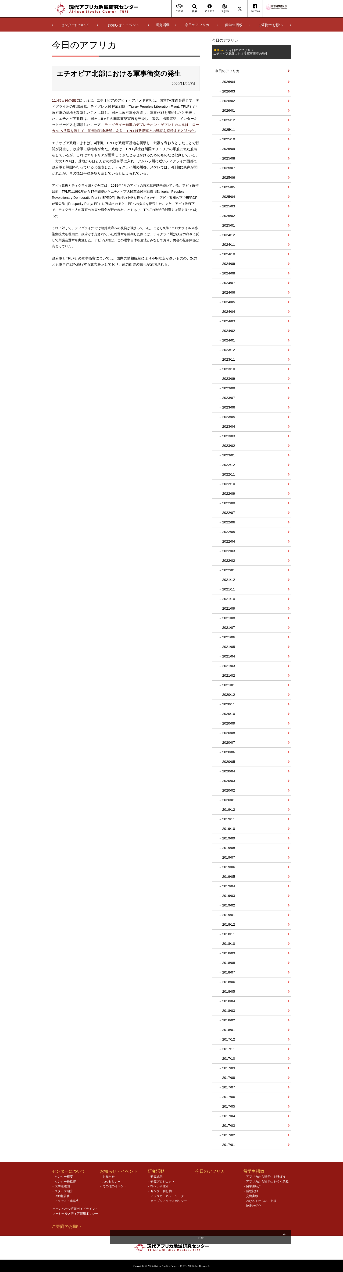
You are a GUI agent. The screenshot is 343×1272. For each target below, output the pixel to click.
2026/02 (228, 101)
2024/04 (228, 311)
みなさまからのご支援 (261, 1201)
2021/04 (228, 656)
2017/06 (228, 1097)
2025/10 (228, 139)
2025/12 (228, 120)
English (224, 8)
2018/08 (228, 963)
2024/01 (228, 340)
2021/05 (228, 647)
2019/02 (228, 905)
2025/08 (228, 158)
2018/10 (228, 943)
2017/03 (228, 1125)
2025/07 (228, 168)
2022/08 (228, 503)
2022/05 (228, 532)
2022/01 (228, 570)
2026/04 (228, 82)
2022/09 (228, 493)
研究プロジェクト (162, 1181)
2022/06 (228, 522)
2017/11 (228, 1049)
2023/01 (228, 455)
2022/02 (228, 560)
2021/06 (228, 637)
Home (220, 50)
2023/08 (228, 388)
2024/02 (228, 331)
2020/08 (228, 733)
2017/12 (228, 1039)
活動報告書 (62, 1196)
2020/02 (228, 790)
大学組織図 (62, 1186)
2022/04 (228, 541)
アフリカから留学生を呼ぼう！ (267, 1176)
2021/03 (228, 666)
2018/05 (228, 991)
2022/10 (228, 484)
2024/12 (228, 235)
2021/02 (228, 675)
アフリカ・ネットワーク (167, 1196)
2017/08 (228, 1078)
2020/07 (228, 742)
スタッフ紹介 (64, 1191)
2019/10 (228, 829)
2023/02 (228, 446)
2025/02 (228, 216)
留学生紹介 (253, 1186)
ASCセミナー (112, 1181)
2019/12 (228, 809)
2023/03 (228, 436)
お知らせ (109, 1176)
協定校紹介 (253, 1206)
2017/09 (228, 1068)
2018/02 (228, 1020)
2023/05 (228, 417)
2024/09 (228, 264)
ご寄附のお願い (270, 25)
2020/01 (228, 800)
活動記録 (252, 1191)
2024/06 (228, 292)
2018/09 (228, 953)
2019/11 (228, 819)
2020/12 (228, 694)
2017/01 (228, 1145)
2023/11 (228, 359)
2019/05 (228, 876)
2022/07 (228, 513)
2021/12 (228, 580)
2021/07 (228, 627)
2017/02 (228, 1135)
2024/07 (228, 283)
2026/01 (228, 110)
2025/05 (228, 187)
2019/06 (228, 867)
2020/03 (228, 781)
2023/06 (228, 407)
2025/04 (228, 197)
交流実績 (252, 1196)
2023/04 (228, 426)
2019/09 (228, 838)
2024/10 (228, 254)
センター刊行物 (161, 1191)
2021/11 (228, 589)
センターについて (75, 25)
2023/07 (228, 398)
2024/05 (228, 302)
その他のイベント (115, 1186)
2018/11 (228, 934)
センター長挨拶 (65, 1181)
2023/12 (228, 350)
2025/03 (228, 206)
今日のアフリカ (197, 25)
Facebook (254, 8)
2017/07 (228, 1087)
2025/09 (228, 149)
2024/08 (228, 273)
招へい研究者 (159, 1186)
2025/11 (228, 129)
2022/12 (228, 465)
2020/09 (228, 723)
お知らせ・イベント (123, 25)
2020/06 (228, 752)
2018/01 (228, 1030)
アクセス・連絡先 (67, 1201)
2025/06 (228, 177)
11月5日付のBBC (65, 100)
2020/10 (228, 714)
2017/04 (228, 1116)
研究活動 (163, 25)
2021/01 (228, 685)
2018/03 (228, 1011)
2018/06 (228, 982)
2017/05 (228, 1106)
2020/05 (228, 762)
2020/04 (228, 771)
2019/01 (228, 915)
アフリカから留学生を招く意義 (267, 1181)
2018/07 (228, 972)
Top (284, 1238)
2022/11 (228, 474)
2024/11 (228, 244)
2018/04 (228, 1001)
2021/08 (228, 618)
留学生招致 (234, 25)
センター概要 (64, 1176)
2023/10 (228, 369)
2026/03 (228, 91)
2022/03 (228, 551)
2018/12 (228, 924)
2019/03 (228, 896)
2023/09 (228, 378)
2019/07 (228, 857)
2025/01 (228, 225)
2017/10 (228, 1058)
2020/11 (228, 704)
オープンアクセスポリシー (168, 1201)
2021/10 (228, 599)
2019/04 (228, 886)
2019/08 (228, 848)
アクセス (209, 8)
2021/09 (228, 608)
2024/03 (228, 321)
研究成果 (156, 1176)
